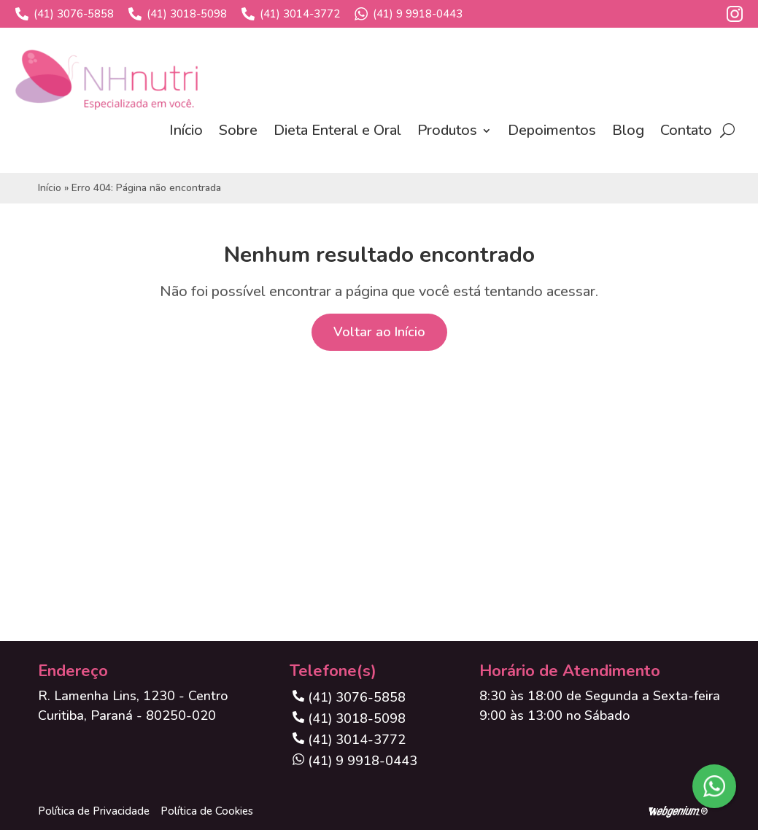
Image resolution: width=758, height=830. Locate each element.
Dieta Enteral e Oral (337, 130)
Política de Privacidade (94, 811)
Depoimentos (552, 130)
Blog (628, 130)
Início (186, 130)
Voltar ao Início (379, 332)
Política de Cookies (207, 811)
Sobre (238, 130)
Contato (686, 130)
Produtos (447, 130)
